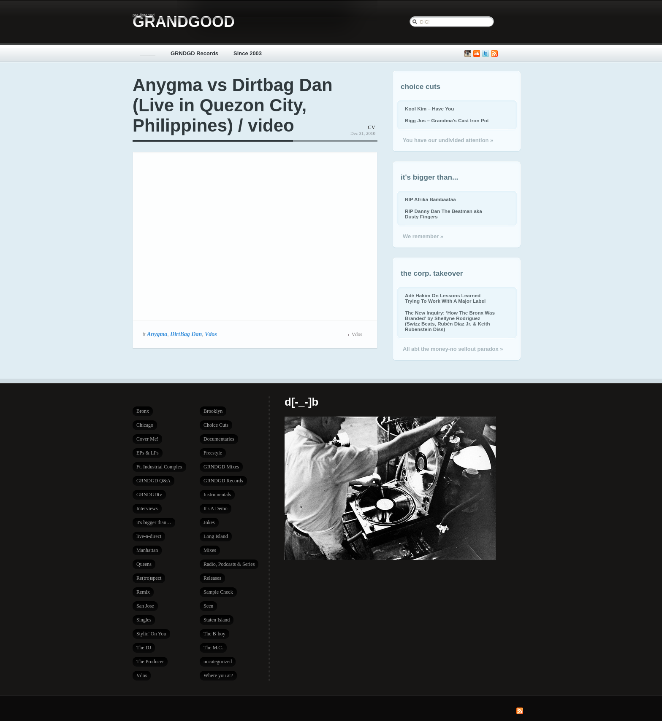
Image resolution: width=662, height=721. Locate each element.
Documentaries (218, 439)
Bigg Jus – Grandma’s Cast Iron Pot (447, 120)
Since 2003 (247, 53)
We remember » (423, 236)
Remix (143, 592)
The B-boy (214, 634)
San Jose (145, 606)
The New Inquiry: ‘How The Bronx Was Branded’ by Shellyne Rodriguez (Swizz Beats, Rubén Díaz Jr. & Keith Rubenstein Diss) (450, 321)
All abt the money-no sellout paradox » (453, 349)
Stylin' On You (151, 634)
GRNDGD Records (194, 53)
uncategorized (217, 662)
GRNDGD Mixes (221, 467)
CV (371, 127)
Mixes (209, 550)
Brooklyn (212, 411)
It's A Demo (215, 508)
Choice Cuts (215, 425)
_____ (147, 53)
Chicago (144, 425)
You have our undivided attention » (448, 140)
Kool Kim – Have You (429, 108)
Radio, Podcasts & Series (229, 564)
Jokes (209, 522)
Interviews (147, 508)
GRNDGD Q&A (153, 481)
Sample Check (218, 592)
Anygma (157, 334)
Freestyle (212, 453)
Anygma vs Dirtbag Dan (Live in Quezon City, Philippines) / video (233, 105)
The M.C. (213, 648)
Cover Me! (147, 439)
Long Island (215, 536)
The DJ (143, 648)
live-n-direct (148, 536)
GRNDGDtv (149, 495)
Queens (144, 564)
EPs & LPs (147, 453)
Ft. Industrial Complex (159, 467)
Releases (212, 578)
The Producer (150, 662)
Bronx (142, 411)
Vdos (211, 334)
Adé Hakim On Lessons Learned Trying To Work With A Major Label (445, 298)
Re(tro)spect (148, 578)
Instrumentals (217, 495)
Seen (208, 606)
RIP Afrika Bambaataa (430, 199)
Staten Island (216, 620)
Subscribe (494, 53)
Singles (143, 620)
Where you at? (218, 675)
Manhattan (147, 550)
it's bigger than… (153, 522)
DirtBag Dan (186, 334)
